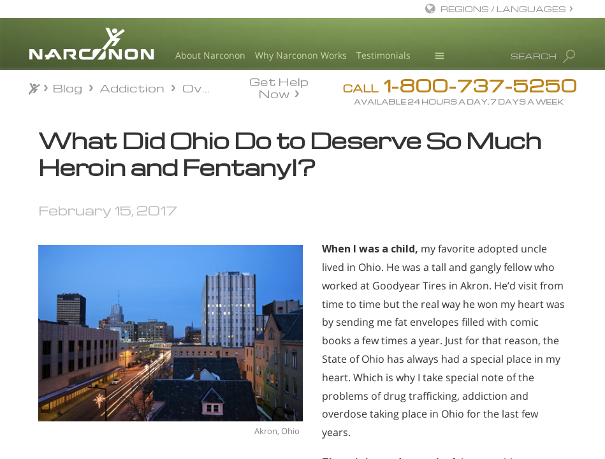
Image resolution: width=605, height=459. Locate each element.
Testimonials (383, 55)
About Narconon (210, 55)
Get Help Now (279, 86)
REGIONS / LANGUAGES (503, 8)
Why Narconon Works (301, 55)
